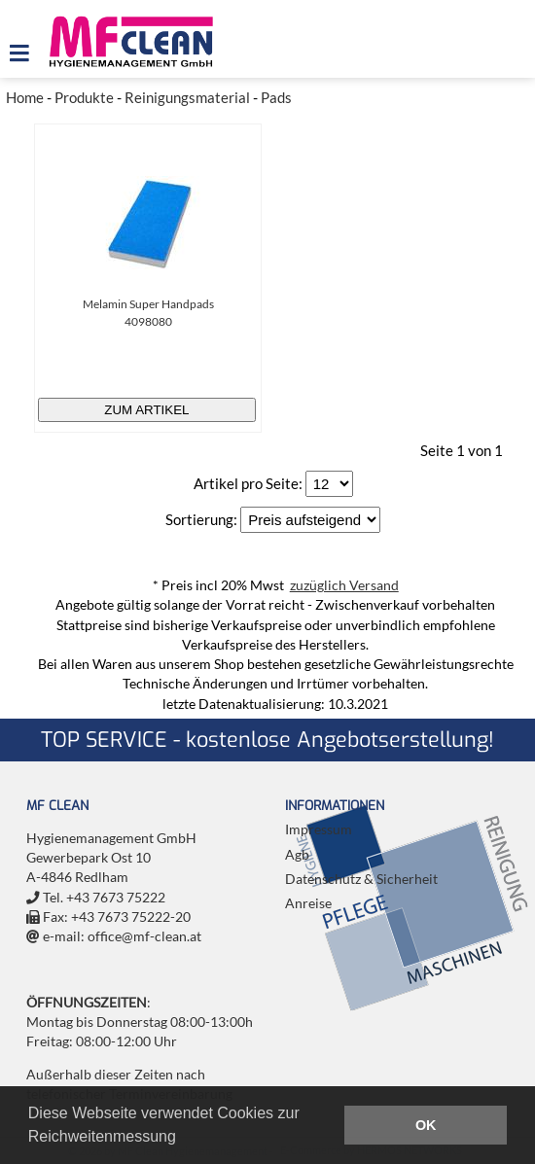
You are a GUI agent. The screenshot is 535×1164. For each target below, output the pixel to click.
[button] (183, 1139)
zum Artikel (146, 410)
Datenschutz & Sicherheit (361, 879)
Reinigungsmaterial (187, 97)
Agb (297, 855)
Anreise (308, 903)
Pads (276, 97)
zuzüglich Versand (344, 585)
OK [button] (426, 1125)
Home (25, 97)
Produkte (84, 97)
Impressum (318, 829)
